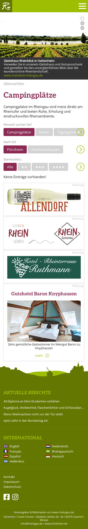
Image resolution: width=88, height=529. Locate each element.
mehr (39, 355)
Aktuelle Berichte (27, 393)
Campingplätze (19, 132)
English (14, 446)
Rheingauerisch (62, 451)
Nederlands (60, 446)
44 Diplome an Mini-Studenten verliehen (32, 401)
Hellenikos (17, 461)
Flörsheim (15, 149)
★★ (24, 166)
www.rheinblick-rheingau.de (23, 75)
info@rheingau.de (31, 523)
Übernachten (14, 83)
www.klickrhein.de (56, 523)
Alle (10, 166)
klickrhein (9, 516)
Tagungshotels (68, 132)
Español (15, 456)
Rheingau (6, 6)
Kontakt (9, 477)
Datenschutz (12, 487)
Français (15, 451)
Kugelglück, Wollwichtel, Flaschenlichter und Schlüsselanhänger (44, 407)
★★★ (39, 166)
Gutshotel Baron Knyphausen (44, 294)
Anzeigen (80, 132)
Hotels (44, 132)
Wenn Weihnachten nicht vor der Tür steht (33, 414)
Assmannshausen (45, 149)
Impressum (11, 482)
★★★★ (58, 166)
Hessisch (58, 456)
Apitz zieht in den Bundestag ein (26, 420)
